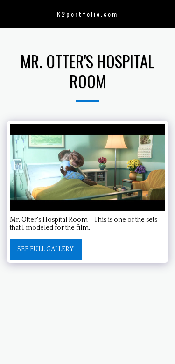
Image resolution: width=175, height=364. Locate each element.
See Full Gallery (45, 249)
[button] (10, 13)
